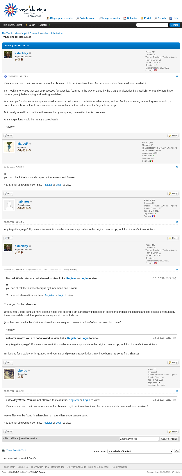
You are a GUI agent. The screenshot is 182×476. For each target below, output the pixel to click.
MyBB (16, 472)
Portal (147, 18)
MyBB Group (38, 472)
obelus (22, 370)
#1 (177, 76)
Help (175, 18)
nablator (23, 201)
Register (42, 25)
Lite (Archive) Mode (76, 467)
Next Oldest (12, 438)
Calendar (132, 18)
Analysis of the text (50, 33)
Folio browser (87, 18)
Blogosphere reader (61, 18)
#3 (177, 222)
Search (162, 18)
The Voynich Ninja (11, 33)
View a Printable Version (17, 450)
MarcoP (22, 143)
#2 (177, 167)
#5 (177, 391)
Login (32, 25)
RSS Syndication (119, 467)
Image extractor (111, 18)
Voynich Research (30, 33)
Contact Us (22, 467)
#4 (177, 269)
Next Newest (28, 438)
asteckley (21, 53)
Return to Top (57, 467)
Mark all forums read (98, 467)
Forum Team (9, 467)
